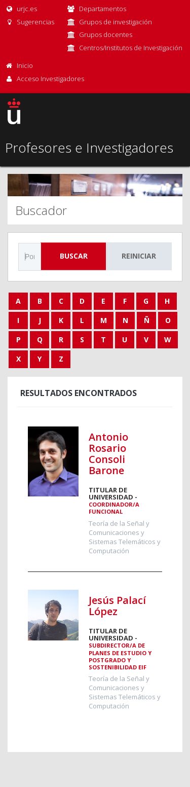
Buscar (74, 256)
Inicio (25, 65)
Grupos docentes (105, 34)
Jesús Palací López (117, 605)
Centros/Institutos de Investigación (130, 47)
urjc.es (21, 8)
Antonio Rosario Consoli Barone (108, 453)
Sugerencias (29, 21)
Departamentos (102, 8)
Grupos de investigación (115, 21)
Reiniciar (139, 256)
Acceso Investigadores (50, 78)
